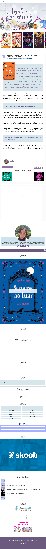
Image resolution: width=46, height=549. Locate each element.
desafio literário (11, 410)
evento (33, 410)
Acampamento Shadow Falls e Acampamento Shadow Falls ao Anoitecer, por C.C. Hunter (24, 489)
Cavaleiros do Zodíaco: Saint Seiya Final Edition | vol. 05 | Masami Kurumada (26, 50)
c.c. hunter (13, 58)
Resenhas (24, 58)
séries (33, 414)
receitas (11, 412)
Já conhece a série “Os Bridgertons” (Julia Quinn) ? (16, 481)
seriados (11, 414)
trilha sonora (32, 416)
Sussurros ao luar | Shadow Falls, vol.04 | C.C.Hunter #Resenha (23, 290)
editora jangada (19, 58)
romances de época (33, 412)
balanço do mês (32, 408)
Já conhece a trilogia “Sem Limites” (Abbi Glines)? (16, 485)
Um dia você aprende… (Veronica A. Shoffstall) (15, 493)
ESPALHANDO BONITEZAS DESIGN (27, 544)
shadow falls (29, 58)
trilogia (11, 418)
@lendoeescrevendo (6, 382)
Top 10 (11, 408)
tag (11, 416)
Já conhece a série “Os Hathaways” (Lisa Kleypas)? (16, 497)
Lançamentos (11, 406)
